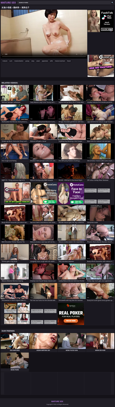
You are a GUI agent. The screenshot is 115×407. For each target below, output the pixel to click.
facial (69, 61)
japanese (45, 61)
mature (4, 61)
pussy (27, 61)
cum (10, 61)
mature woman (60, 61)
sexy (32, 61)
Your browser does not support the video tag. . (44, 34)
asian (38, 61)
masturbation (18, 61)
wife (51, 61)
